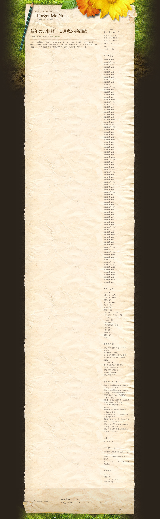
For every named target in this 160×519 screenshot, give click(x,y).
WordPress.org (108, 482)
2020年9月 (107, 130)
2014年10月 (107, 185)
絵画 (105, 310)
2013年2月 (107, 202)
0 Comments (56, 36)
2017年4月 (107, 177)
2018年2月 (107, 165)
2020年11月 (107, 127)
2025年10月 (107, 64)
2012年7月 (107, 212)
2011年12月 (107, 227)
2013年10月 (107, 192)
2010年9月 (107, 255)
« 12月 (106, 49)
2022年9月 (107, 89)
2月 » (112, 49)
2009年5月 (107, 277)
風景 (105, 335)
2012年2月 (107, 222)
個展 (105, 300)
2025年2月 (107, 67)
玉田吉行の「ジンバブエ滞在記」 (116, 395)
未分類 (106, 305)
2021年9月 (107, 107)
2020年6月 (107, 137)
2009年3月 (107, 282)
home (40, 19)
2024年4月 (107, 74)
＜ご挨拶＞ (108, 362)
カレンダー (108, 295)
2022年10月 (107, 87)
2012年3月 (107, 220)
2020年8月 (107, 132)
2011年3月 (107, 240)
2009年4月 (107, 280)
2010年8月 (107, 257)
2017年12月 (107, 169)
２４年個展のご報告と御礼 (113, 365)
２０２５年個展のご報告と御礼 (115, 355)
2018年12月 (107, 160)
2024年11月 (107, 70)
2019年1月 (107, 157)
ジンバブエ (108, 297)
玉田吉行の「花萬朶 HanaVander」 (116, 410)
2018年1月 (107, 167)
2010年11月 (107, 249)
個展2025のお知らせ (111, 370)
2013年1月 (107, 204)
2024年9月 (107, 72)
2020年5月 (107, 140)
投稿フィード (108, 477)
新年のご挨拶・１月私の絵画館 (58, 31)
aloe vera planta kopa (118, 393)
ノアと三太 (108, 441)
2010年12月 (107, 247)
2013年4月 (107, 197)
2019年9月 (107, 152)
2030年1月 (107, 60)
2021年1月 (107, 122)
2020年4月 (107, 142)
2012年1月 (107, 225)
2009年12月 (107, 260)
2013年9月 (107, 195)
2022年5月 (107, 92)
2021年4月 (107, 119)
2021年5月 (107, 117)
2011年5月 (107, 237)
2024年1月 (107, 77)
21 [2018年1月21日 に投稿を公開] (118, 41)
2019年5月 (107, 154)
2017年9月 (107, 175)
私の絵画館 (109, 325)
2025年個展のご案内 (111, 353)
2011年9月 (107, 232)
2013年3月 (107, 200)
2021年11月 (107, 102)
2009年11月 (107, 262)
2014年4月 (107, 187)
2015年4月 (107, 179)
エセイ (106, 292)
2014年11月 (107, 182)
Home (63, 499)
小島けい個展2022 (110, 375)
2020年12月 (107, 124)
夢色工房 (107, 464)
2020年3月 (107, 144)
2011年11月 (107, 230)
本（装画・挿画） (111, 315)
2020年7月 (107, 134)
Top (44, 19)
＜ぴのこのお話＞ (110, 367)
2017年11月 (107, 172)
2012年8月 (107, 210)
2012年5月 (107, 217)
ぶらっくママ (116, 422)
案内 (105, 307)
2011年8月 (107, 235)
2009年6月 (107, 275)
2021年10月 (107, 105)
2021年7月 (107, 112)
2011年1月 (107, 245)
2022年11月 (107, 84)
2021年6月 (107, 115)
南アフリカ (108, 302)
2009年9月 (107, 267)
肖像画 (106, 332)
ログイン (107, 474)
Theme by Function (42, 501)
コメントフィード (110, 479)
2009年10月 (107, 265)
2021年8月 (107, 109)
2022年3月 (107, 97)
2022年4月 (107, 95)
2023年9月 (107, 82)
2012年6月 (107, 214)
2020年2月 (107, 147)
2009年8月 (107, 270)
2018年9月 (107, 162)
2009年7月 (107, 272)
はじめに (50, 19)
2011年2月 (107, 242)
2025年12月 (107, 62)
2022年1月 (107, 99)
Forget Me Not (51, 15)
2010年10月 (107, 252)
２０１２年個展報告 (111, 405)
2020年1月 (107, 150)
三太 (107, 320)
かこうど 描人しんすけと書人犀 (116, 461)
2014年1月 (107, 190)
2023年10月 (107, 80)
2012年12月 (107, 207)
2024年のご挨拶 (109, 372)
